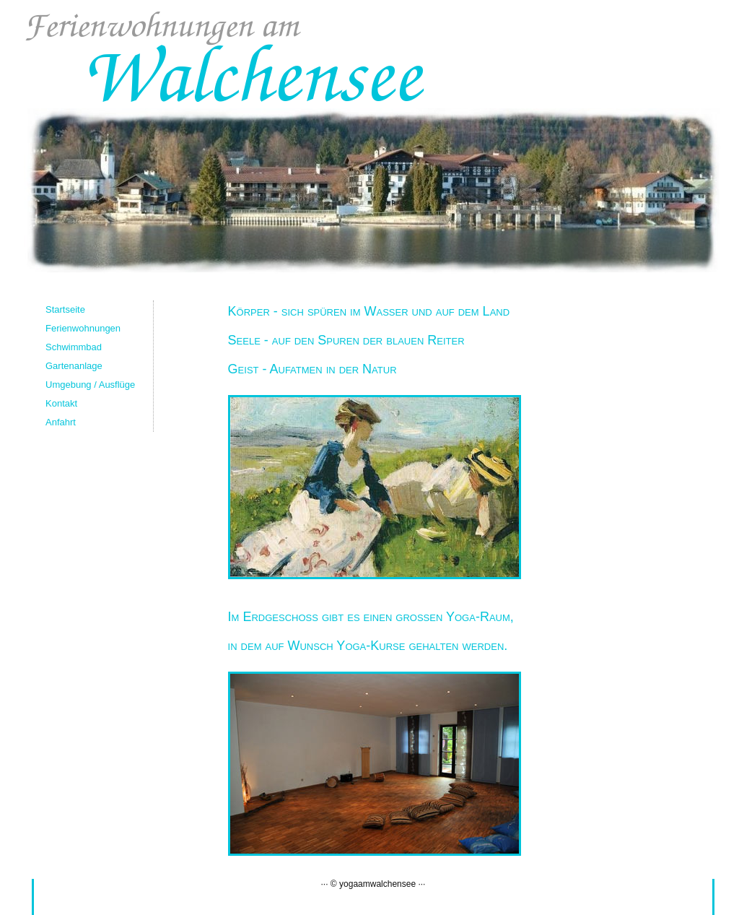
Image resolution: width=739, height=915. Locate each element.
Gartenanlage (73, 365)
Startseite (65, 309)
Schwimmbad (73, 347)
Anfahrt (60, 422)
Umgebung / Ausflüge (90, 384)
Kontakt (61, 403)
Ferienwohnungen (83, 328)
